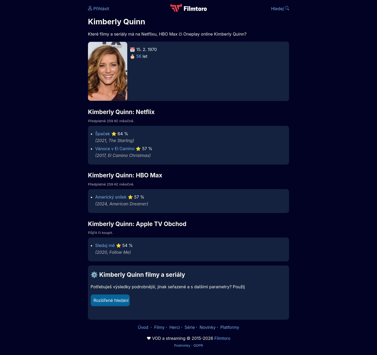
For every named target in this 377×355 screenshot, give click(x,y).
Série (190, 327)
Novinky (207, 327)
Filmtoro (222, 338)
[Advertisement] (50, 80)
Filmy (159, 327)
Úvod (143, 327)
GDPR (198, 345)
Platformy (229, 327)
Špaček (102, 133)
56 (138, 56)
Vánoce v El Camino (115, 148)
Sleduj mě (105, 245)
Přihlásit (98, 8)
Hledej (280, 8)
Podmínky (182, 345)
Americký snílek (111, 197)
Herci (174, 327)
